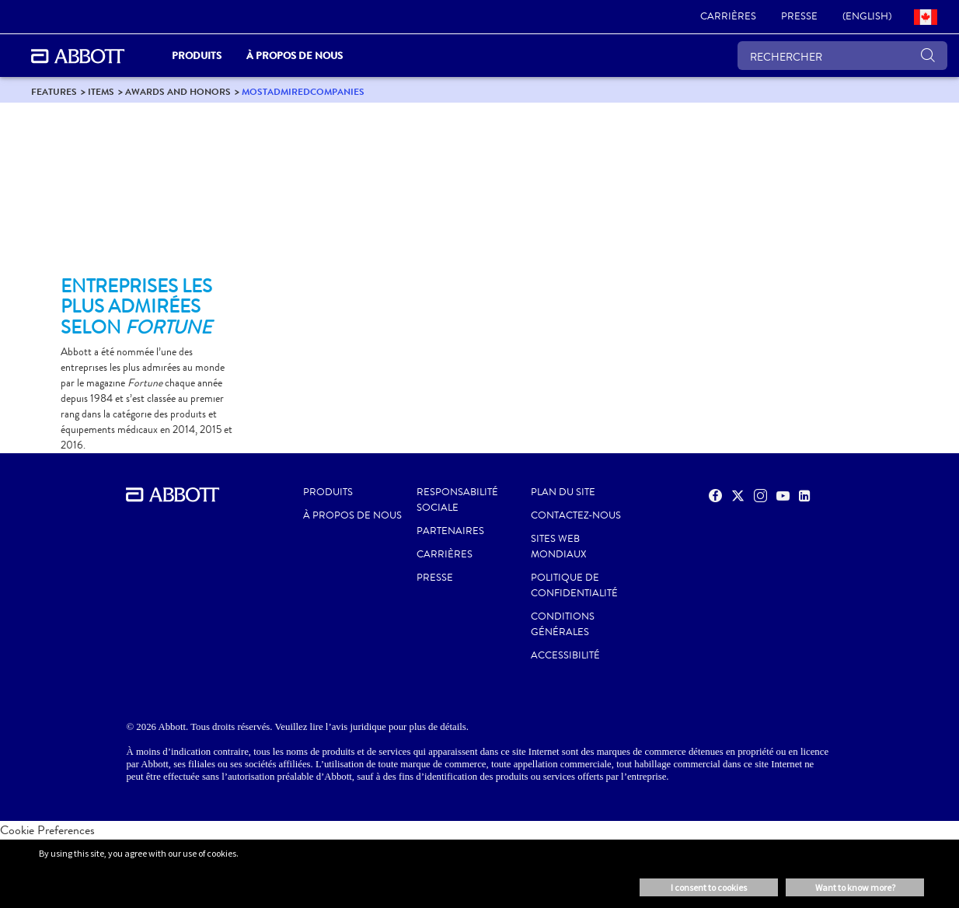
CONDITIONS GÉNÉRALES (563, 624)
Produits (328, 492)
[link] (728, 17)
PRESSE (435, 578)
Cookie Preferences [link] (47, 830)
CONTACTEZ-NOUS (576, 515)
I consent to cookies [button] (709, 887)
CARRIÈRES (445, 554)
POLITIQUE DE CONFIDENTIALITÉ (574, 585)
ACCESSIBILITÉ (565, 655)
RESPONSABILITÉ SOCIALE (457, 500)
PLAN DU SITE (563, 492)
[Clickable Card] (147, 196)
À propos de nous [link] (294, 55)
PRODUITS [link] (196, 55)
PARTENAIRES (450, 531)
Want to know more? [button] (855, 887)
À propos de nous (352, 515)
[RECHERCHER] (842, 55)
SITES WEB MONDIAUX (559, 546)
